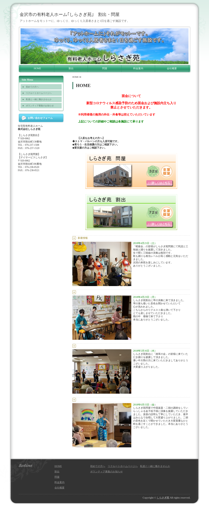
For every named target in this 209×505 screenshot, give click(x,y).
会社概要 (172, 68)
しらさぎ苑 (163, 497)
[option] (104, 46)
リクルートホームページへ (39, 93)
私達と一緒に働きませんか (39, 99)
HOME (37, 68)
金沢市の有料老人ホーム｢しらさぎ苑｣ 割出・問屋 (70, 14)
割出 (71, 68)
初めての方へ (32, 87)
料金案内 (138, 68)
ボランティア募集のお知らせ (40, 105)
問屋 (104, 68)
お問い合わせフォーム (40, 118)
